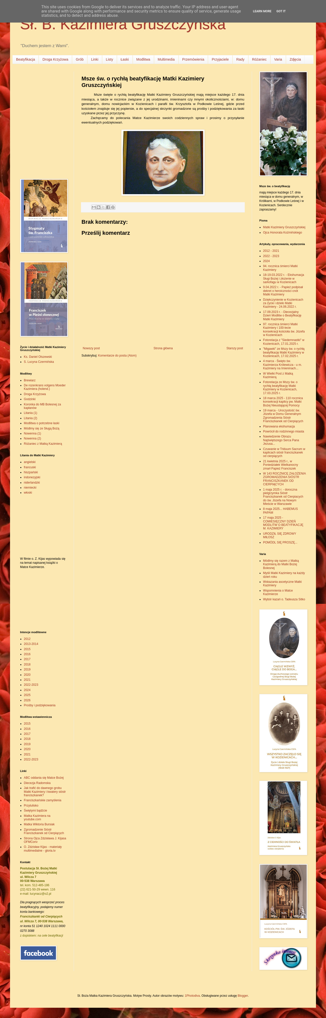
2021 (27, 680)
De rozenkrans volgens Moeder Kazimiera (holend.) (45, 387)
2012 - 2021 (271, 251)
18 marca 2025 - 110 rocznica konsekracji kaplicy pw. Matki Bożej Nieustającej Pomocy (283, 401)
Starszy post (234, 348)
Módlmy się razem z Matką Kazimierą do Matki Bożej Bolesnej (281, 564)
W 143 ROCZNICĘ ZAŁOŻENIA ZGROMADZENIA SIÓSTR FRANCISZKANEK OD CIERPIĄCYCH (284, 479)
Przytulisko (31, 805)
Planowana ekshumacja (279, 426)
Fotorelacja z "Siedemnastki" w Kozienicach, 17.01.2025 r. (283, 341)
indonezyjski (32, 477)
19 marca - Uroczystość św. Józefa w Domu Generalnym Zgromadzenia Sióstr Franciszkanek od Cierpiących (283, 416)
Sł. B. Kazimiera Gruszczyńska (123, 24)
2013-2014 (31, 644)
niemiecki (30, 487)
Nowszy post (91, 348)
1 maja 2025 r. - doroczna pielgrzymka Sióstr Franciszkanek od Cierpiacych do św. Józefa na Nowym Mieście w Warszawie (283, 497)
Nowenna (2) (32, 438)
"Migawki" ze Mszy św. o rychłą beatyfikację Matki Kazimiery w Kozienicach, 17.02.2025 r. (283, 352)
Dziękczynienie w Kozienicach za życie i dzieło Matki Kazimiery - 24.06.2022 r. (283, 303)
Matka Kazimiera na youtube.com (37, 817)
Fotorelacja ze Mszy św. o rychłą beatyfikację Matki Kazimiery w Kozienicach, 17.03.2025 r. (280, 387)
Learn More (262, 11)
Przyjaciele (220, 59)
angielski (30, 462)
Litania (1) (30, 413)
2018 (27, 664)
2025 (27, 695)
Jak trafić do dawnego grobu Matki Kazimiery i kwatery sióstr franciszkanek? (45, 791)
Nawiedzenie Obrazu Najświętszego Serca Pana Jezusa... (281, 440)
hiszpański (31, 472)
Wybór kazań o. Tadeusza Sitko (284, 599)
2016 (27, 654)
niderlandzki (32, 482)
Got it (281, 11)
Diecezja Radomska (37, 783)
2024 (27, 690)
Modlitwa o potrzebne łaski (41, 423)
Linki (94, 59)
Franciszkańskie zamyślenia (42, 800)
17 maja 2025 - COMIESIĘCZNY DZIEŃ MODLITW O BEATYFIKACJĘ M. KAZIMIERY (283, 523)
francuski (30, 467)
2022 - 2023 (271, 256)
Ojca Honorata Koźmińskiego (282, 232)
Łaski (125, 59)
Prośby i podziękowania (39, 705)
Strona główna (163, 348)
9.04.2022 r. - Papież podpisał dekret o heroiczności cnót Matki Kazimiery (283, 290)
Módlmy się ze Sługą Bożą (41, 428)
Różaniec (259, 59)
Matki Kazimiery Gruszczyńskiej (284, 227)
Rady (240, 59)
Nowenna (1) (32, 433)
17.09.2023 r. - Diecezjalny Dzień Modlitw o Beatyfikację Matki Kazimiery (282, 315)
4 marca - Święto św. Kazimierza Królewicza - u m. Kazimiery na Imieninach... (282, 364)
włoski (28, 492)
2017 (27, 659)
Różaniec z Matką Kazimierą (43, 443)
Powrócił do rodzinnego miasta (283, 431)
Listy (109, 59)
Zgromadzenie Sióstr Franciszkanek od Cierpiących (44, 831)
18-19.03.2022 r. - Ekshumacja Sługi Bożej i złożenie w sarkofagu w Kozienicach (283, 278)
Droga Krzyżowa (55, 59)
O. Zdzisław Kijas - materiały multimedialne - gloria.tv (43, 848)
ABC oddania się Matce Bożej (44, 777)
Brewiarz (30, 380)
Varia (278, 59)
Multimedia (166, 59)
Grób (80, 59)
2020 (27, 674)
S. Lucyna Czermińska (39, 362)
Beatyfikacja (25, 59)
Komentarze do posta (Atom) (117, 355)
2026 (27, 700)
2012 (27, 639)
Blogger (243, 995)
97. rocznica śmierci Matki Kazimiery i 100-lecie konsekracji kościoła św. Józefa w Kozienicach (284, 329)
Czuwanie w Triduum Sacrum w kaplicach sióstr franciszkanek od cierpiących (284, 452)
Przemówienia (193, 59)
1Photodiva (192, 995)
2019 (27, 669)
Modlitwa (143, 59)
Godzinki (30, 399)
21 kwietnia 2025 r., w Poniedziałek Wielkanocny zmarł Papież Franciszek (280, 465)
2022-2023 (31, 685)
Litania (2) (30, 418)
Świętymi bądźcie (35, 810)
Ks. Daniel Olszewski (38, 357)
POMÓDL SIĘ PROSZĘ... (280, 542)
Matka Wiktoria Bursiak (39, 824)
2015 (27, 649)
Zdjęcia (295, 59)
